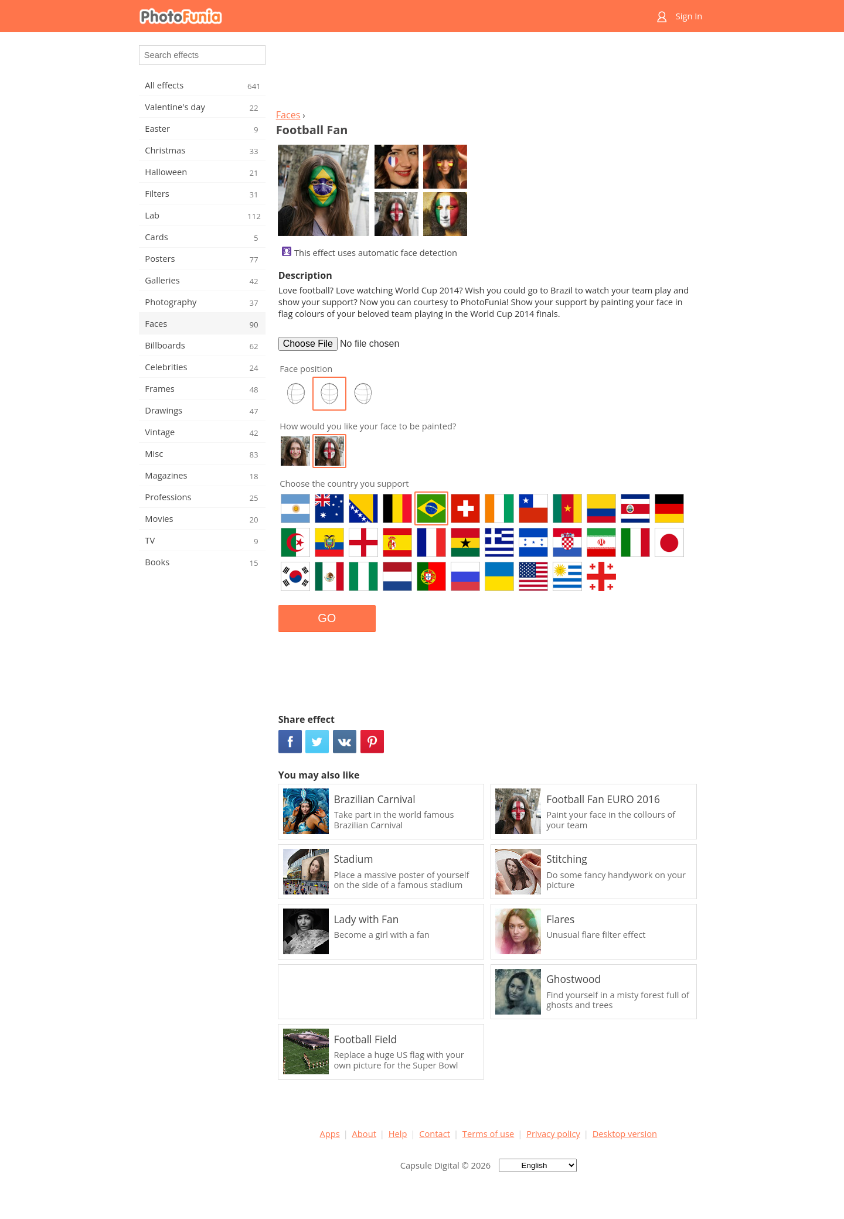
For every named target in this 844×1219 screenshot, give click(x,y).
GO (327, 618)
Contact (434, 1133)
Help (398, 1133)
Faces (288, 114)
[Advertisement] (488, 73)
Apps (330, 1133)
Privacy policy (553, 1133)
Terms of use (488, 1133)
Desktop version (625, 1133)
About (364, 1133)
